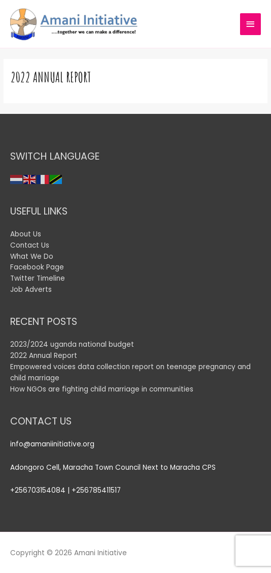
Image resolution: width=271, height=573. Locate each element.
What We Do (31, 256)
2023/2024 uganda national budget (72, 344)
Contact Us (29, 245)
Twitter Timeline (37, 278)
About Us (25, 234)
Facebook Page (37, 267)
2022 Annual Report (43, 355)
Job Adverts (31, 289)
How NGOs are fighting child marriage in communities (102, 389)
